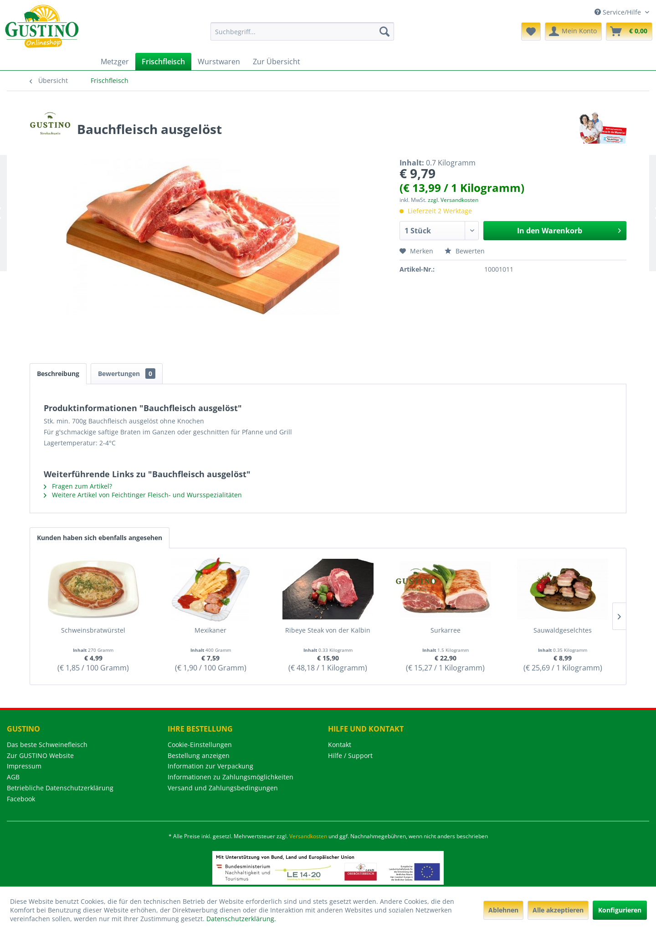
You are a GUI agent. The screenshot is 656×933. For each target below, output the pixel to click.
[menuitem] (302, 31)
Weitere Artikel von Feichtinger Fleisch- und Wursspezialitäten (143, 494)
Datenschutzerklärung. (241, 918)
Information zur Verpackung (210, 766)
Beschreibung (58, 373)
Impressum (24, 766)
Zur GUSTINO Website (40, 755)
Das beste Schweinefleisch (47, 744)
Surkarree (445, 630)
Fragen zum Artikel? (78, 486)
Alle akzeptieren (558, 910)
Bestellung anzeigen (199, 755)
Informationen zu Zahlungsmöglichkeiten (230, 777)
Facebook (21, 798)
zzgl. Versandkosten (453, 200)
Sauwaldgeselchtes (562, 630)
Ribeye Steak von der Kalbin (327, 630)
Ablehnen (503, 910)
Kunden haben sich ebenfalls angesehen (99, 537)
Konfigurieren (619, 910)
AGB (13, 777)
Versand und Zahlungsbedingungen (223, 788)
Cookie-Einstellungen (200, 744)
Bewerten (465, 251)
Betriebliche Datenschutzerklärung (60, 788)
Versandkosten (308, 836)
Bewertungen (126, 373)
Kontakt (339, 744)
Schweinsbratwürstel (93, 630)
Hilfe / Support (350, 755)
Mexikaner (210, 630)
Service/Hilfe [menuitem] (618, 12)
